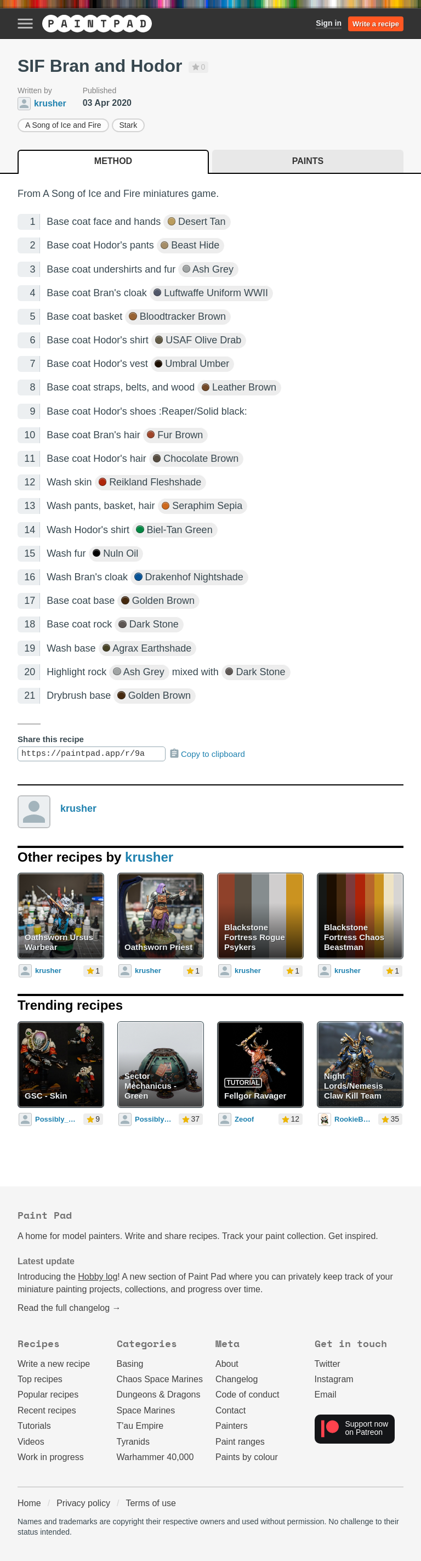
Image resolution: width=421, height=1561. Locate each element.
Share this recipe (51, 739)
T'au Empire (140, 1425)
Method (113, 161)
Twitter (327, 1363)
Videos (31, 1441)
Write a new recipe (54, 1363)
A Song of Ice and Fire (63, 125)
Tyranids (133, 1441)
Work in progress (51, 1457)
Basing (130, 1363)
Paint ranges (240, 1441)
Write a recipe (375, 24)
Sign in (329, 23)
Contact (230, 1410)
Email (326, 1394)
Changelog (236, 1379)
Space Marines (146, 1410)
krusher (78, 808)
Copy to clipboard (207, 753)
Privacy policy (83, 1503)
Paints (307, 161)
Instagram (334, 1379)
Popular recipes (48, 1394)
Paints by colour (246, 1457)
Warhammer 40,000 (155, 1457)
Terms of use (151, 1503)
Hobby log (97, 1276)
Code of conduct (247, 1394)
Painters (231, 1425)
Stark (129, 125)
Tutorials (34, 1425)
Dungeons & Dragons (159, 1394)
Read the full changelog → (69, 1308)
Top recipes (40, 1379)
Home (29, 1503)
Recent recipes (47, 1410)
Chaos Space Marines (160, 1379)
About (226, 1363)
